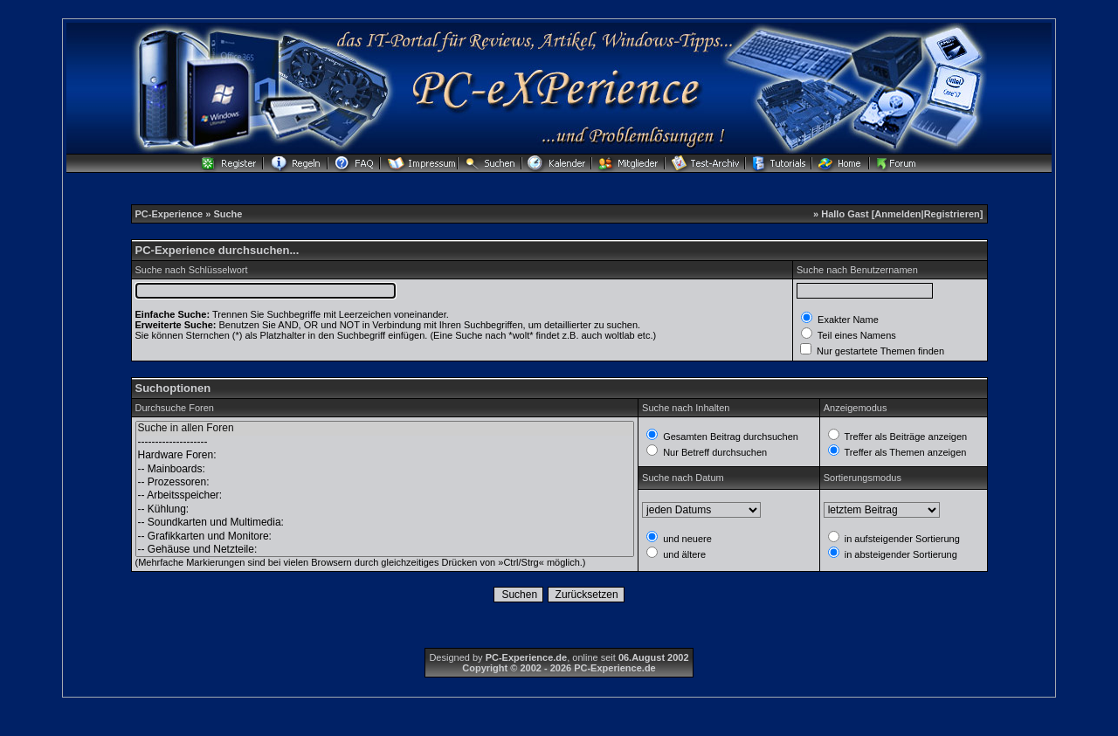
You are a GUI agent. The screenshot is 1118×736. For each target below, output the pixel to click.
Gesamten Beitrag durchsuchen (729, 436)
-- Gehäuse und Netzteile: (385, 549)
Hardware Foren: (385, 455)
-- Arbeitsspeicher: (385, 495)
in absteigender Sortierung (899, 554)
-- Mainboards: (385, 469)
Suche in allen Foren (385, 428)
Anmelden (897, 214)
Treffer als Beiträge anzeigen (905, 436)
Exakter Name (847, 319)
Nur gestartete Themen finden (879, 351)
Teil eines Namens (855, 335)
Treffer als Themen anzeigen (904, 452)
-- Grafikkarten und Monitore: (385, 536)
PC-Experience (170, 214)
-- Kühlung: (385, 509)
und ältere (683, 554)
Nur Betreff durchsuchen (713, 452)
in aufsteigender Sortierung (901, 538)
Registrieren (952, 214)
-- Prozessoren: (385, 482)
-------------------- (385, 442)
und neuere (686, 538)
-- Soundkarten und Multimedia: (385, 522)
